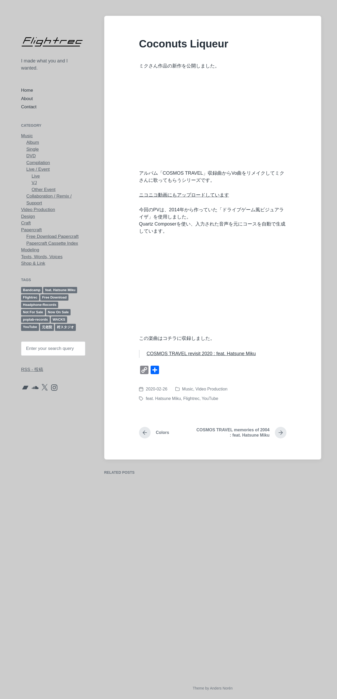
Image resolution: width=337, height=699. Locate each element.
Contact (29, 106)
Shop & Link (33, 263)
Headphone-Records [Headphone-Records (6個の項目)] (39, 305)
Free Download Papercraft (52, 236)
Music (27, 135)
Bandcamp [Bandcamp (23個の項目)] (31, 290)
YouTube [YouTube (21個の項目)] (30, 327)
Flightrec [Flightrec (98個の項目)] (30, 297)
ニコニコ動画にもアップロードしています (184, 195)
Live (36, 176)
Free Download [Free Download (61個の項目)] (54, 297)
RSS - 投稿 (32, 369)
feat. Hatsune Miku (163, 398)
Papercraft (31, 229)
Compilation (38, 162)
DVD (31, 155)
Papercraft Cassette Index (52, 243)
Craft (26, 223)
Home (27, 90)
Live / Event (38, 169)
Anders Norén (221, 688)
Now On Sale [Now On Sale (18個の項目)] (58, 312)
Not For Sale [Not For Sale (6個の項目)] (33, 312)
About (27, 98)
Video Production (38, 209)
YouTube (210, 398)
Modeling (30, 249)
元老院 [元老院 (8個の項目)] (47, 327)
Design (28, 216)
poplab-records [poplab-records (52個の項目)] (35, 319)
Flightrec (191, 398)
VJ (34, 182)
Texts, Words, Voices (41, 256)
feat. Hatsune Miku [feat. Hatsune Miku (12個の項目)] (60, 290)
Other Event (44, 189)
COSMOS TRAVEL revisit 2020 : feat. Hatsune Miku (201, 353)
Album (32, 142)
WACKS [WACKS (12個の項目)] (59, 319)
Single (32, 149)
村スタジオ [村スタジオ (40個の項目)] (65, 327)
